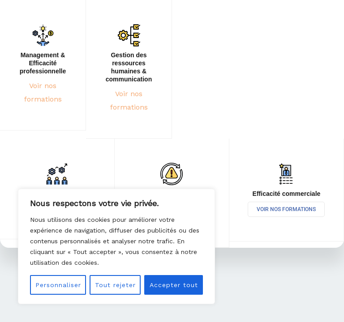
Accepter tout (174, 284)
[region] (116, 246)
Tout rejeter (115, 284)
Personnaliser (58, 284)
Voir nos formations (286, 209)
